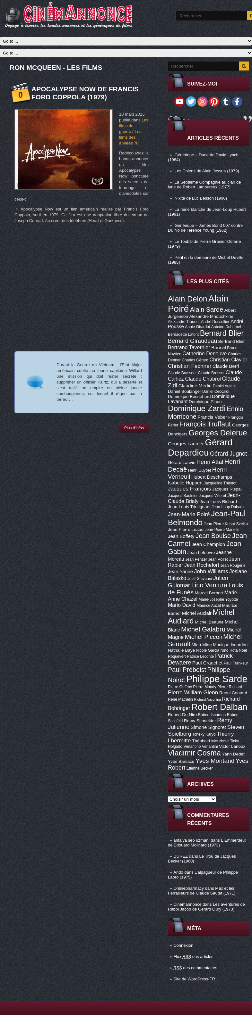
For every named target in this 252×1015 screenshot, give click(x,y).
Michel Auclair (197, 613)
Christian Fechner (189, 366)
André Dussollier (215, 321)
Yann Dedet (233, 754)
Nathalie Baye (181, 650)
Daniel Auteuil (225, 386)
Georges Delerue (217, 432)
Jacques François (189, 488)
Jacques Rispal (226, 489)
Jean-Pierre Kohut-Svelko (226, 524)
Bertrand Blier (231, 341)
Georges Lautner (186, 443)
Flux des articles (193, 956)
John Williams (211, 571)
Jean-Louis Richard (218, 501)
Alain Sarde (206, 309)
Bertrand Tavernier (189, 347)
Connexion (183, 945)
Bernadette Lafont (183, 334)
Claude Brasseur (182, 373)
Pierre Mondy (204, 687)
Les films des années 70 (130, 137)
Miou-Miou (202, 644)
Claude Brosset (211, 373)
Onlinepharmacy (188, 888)
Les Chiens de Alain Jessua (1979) (207, 171)
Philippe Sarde (217, 678)
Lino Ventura (209, 585)
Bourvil (218, 347)
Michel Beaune (209, 622)
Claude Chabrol (203, 379)
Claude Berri (226, 366)
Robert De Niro (182, 714)
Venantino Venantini (201, 746)
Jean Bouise (213, 535)
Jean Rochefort (201, 565)
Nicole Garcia (208, 650)
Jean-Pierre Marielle (222, 529)
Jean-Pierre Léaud (186, 529)
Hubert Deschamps (211, 477)
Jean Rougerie (233, 565)
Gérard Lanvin (181, 462)
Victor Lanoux (232, 746)
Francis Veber (212, 417)
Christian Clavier (228, 359)
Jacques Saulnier (183, 495)
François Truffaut (205, 424)
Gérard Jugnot (228, 453)
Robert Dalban (219, 707)
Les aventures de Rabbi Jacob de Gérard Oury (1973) (206, 907)
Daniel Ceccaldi (215, 391)
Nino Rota (229, 650)
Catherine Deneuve (204, 353)
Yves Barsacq (181, 761)
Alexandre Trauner (184, 321)
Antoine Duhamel (226, 327)
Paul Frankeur (236, 663)
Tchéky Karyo (204, 734)
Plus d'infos (134, 428)
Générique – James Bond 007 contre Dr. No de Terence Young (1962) (205, 228)
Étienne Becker (200, 768)
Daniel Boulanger (184, 391)
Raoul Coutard (233, 692)
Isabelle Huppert (185, 482)
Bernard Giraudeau (192, 341)
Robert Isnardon (212, 715)
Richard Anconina (207, 699)
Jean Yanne (180, 571)
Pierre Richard (229, 687)
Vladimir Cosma (194, 753)
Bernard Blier (222, 333)
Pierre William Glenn (193, 692)
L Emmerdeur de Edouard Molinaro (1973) (207, 842)
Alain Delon (187, 298)
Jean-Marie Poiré (189, 514)
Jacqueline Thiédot (220, 483)
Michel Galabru (203, 629)
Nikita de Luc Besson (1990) (201, 198)
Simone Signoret (208, 727)
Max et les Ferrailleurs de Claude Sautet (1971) (201, 890)
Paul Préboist (187, 669)
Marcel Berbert (209, 592)
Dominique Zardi (197, 408)
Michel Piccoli (203, 636)
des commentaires (195, 967)
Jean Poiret (218, 559)
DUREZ (180, 856)
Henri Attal (209, 462)
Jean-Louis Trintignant (189, 506)
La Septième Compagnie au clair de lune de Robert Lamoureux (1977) (204, 184)
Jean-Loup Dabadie (228, 507)
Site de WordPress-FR (194, 979)
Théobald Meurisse (210, 741)
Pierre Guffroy (180, 687)
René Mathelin (180, 699)
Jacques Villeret (212, 495)
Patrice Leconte (200, 656)
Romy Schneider (200, 720)
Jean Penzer (196, 559)
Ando (178, 872)
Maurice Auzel (208, 605)
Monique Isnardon (230, 644)
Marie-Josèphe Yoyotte (218, 599)
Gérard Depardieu (200, 447)
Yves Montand (215, 760)
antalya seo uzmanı (191, 840)
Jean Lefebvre (201, 552)
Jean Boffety (181, 536)
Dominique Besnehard (189, 396)
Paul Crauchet (207, 662)
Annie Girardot (197, 327)
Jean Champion (208, 544)
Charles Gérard (195, 360)
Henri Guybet (199, 470)
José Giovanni (199, 578)
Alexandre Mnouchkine (211, 316)
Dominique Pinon (205, 401)
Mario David (182, 605)
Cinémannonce (187, 904)
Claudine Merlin (195, 385)
